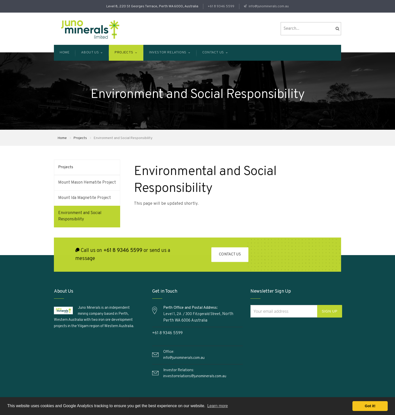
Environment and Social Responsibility (79, 216)
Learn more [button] (217, 406)
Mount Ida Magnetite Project (84, 197)
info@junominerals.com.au (268, 6)
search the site (337, 29)
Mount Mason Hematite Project (87, 182)
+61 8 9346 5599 (221, 6)
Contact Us (230, 255)
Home (62, 138)
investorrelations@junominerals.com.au (194, 376)
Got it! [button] (370, 406)
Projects (80, 138)
